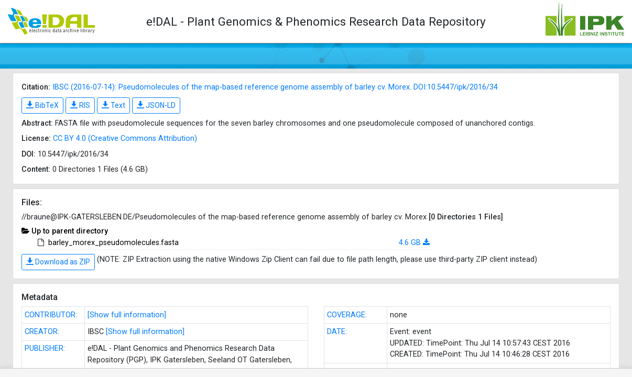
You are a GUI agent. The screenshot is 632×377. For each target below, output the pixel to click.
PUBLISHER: (45, 348)
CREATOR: (42, 331)
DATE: (337, 331)
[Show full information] (127, 315)
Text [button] (113, 105)
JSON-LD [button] (156, 105)
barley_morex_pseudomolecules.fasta (113, 242)
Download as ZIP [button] (58, 262)
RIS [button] (80, 105)
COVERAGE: (347, 315)
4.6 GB (410, 242)
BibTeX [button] (42, 105)
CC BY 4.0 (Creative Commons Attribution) (125, 138)
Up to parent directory (69, 231)
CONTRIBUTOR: (51, 315)
